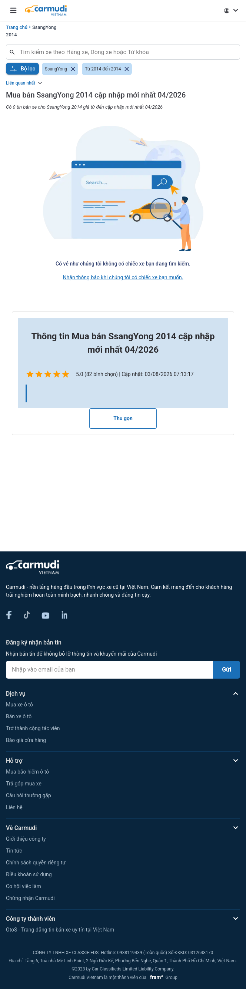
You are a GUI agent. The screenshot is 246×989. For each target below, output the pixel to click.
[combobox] (126, 51)
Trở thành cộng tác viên (33, 728)
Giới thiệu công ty (26, 839)
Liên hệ (14, 807)
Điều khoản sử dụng (29, 874)
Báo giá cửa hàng (26, 740)
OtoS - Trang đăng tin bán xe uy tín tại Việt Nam (60, 930)
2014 (11, 34)
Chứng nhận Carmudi (30, 898)
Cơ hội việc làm (23, 886)
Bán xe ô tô (18, 716)
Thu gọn (123, 418)
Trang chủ (16, 27)
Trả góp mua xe (23, 784)
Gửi (226, 669)
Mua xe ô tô (19, 705)
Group (162, 977)
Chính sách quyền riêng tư (36, 863)
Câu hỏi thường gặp (28, 795)
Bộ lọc (22, 69)
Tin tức (14, 851)
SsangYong (44, 27)
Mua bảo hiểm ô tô (27, 772)
